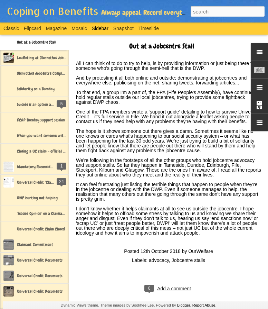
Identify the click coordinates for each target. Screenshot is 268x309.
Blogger (183, 305)
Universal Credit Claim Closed (41, 229)
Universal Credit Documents (40, 260)
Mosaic (79, 28)
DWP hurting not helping (37, 198)
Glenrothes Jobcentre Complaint (43, 73)
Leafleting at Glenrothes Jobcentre (45, 58)
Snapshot (123, 28)
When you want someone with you (45, 135)
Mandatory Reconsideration (40, 167)
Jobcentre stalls (188, 260)
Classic (11, 28)
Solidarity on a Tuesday (36, 89)
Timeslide (148, 28)
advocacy (159, 260)
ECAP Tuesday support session (41, 120)
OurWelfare (200, 251)
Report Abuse (204, 305)
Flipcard (32, 28)
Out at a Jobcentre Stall (36, 42)
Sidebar (100, 28)
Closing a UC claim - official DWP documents (52, 151)
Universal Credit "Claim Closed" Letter (48, 182)
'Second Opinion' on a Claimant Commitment (52, 213)
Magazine (56, 28)
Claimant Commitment (35, 244)
